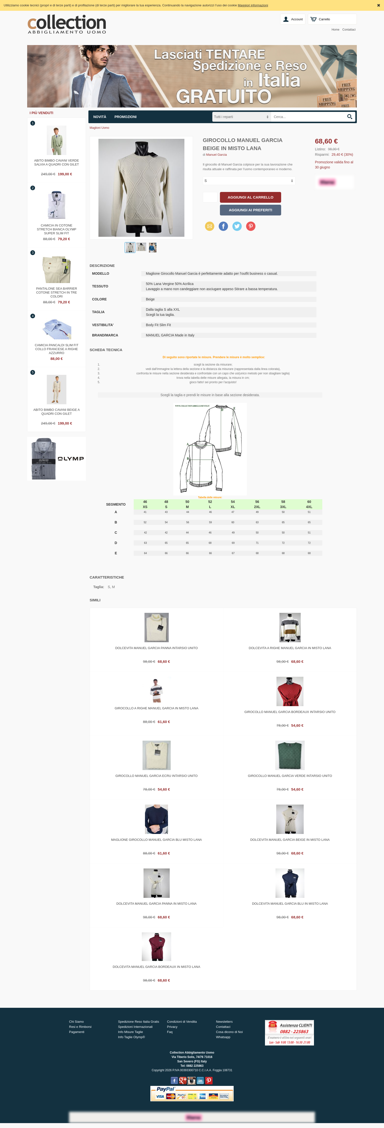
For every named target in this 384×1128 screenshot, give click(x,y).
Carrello (324, 19)
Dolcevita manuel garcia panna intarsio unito (156, 648)
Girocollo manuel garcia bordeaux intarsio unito (290, 712)
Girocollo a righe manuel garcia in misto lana (156, 708)
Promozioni (126, 117)
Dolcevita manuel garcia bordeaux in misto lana (156, 967)
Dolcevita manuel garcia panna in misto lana (156, 903)
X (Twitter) (237, 228)
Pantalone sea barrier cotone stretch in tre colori (56, 292)
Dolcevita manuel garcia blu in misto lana (290, 903)
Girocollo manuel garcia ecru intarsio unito (156, 776)
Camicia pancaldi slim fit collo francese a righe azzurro (56, 348)
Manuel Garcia (216, 154)
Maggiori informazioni (253, 5)
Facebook (223, 226)
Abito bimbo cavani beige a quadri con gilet (56, 412)
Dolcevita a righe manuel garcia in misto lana (290, 648)
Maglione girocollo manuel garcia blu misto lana (156, 840)
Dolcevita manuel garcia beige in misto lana (290, 840)
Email (208, 226)
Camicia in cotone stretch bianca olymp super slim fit (56, 229)
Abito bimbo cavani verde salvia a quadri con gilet (56, 162)
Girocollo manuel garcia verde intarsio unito (290, 776)
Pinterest (250, 226)
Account (297, 19)
